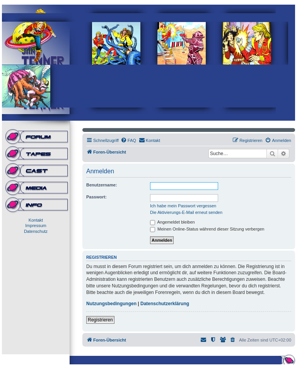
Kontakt (36, 220)
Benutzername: (101, 185)
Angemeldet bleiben (172, 222)
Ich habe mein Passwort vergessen (183, 205)
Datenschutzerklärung (164, 303)
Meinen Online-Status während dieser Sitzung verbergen (207, 229)
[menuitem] (128, 140)
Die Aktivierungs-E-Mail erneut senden (186, 212)
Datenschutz (36, 231)
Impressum (35, 225)
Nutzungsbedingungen (111, 303)
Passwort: (96, 197)
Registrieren (100, 320)
